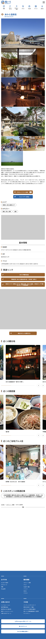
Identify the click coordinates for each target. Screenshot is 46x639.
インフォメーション (5, 605)
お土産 (29, 8)
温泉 (15, 211)
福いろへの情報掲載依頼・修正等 (31, 611)
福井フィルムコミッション (7, 611)
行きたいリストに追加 (22, 192)
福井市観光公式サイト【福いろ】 (6, 2)
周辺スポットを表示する (24, 333)
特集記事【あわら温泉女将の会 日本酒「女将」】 (24, 279)
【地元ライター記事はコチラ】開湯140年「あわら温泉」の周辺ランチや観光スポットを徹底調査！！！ (24, 284)
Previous (38, 385)
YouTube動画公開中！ (23, 631)
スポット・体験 (16, 8)
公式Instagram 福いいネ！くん (23, 621)
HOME (2, 505)
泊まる (42, 8)
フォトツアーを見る (24, 197)
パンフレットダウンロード (30, 605)
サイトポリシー (27, 613)
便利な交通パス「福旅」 (29, 607)
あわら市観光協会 (24, 275)
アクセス (26, 593)
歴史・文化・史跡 (7, 211)
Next (43, 385)
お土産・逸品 (27, 586)
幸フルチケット (23, 626)
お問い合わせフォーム (6, 613)
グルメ (23, 8)
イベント (36, 8)
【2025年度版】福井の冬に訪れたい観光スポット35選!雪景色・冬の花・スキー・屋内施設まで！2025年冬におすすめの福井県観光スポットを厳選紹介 (23, 495)
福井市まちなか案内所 (6, 609)
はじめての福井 (4, 582)
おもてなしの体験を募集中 (30, 609)
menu (43, 2)
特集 (4, 8)
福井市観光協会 (4, 607)
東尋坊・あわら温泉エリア (9, 205)
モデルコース (10, 8)
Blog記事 (3, 589)
